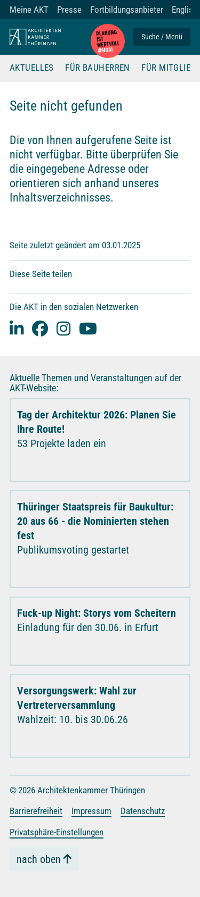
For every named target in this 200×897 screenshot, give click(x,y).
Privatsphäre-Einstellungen (56, 832)
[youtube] (88, 328)
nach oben (39, 859)
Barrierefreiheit (36, 811)
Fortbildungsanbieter (126, 9)
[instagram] (63, 328)
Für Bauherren (97, 68)
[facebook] (40, 328)
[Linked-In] (16, 328)
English (184, 9)
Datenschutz (143, 811)
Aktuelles (32, 68)
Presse (69, 9)
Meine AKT (29, 9)
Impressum (91, 811)
